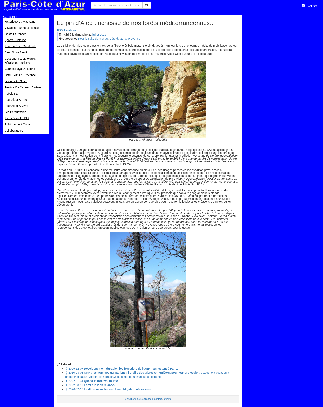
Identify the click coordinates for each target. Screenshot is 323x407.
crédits (167, 399)
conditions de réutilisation (139, 399)
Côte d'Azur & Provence (124, 38)
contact (158, 399)
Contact (311, 5)
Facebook (70, 30)
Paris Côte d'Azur (44, 5)
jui (95, 34)
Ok (147, 5)
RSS (60, 30)
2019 (103, 34)
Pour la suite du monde (93, 38)
